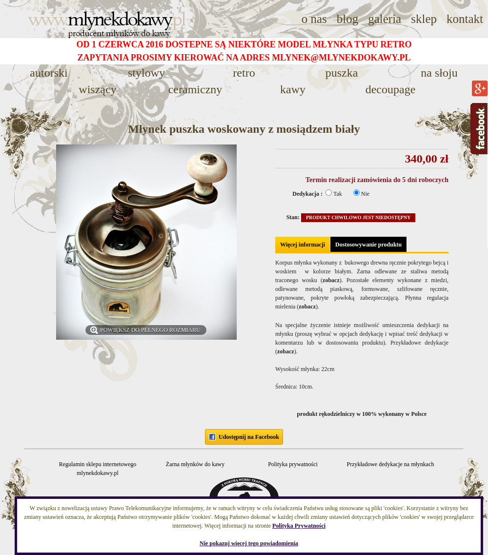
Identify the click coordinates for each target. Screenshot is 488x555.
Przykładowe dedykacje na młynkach (390, 464)
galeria (384, 18)
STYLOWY (146, 72)
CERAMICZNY (195, 89)
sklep (424, 18)
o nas (314, 18)
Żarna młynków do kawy (195, 464)
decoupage (391, 89)
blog (347, 18)
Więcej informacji (302, 244)
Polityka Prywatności (298, 525)
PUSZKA (341, 72)
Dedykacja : (308, 193)
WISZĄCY (97, 89)
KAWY (292, 89)
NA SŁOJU (439, 72)
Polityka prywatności (293, 464)
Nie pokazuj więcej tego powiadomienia (249, 543)
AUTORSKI (48, 72)
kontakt (465, 18)
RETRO (244, 72)
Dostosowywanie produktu (368, 244)
